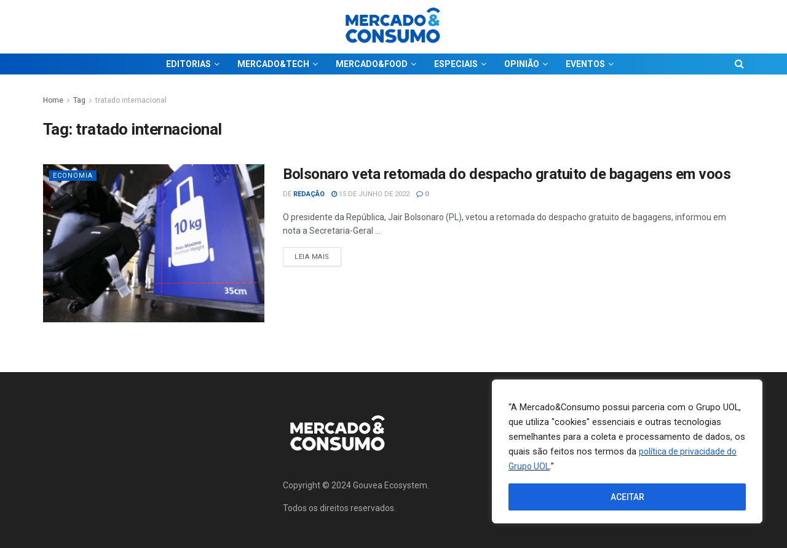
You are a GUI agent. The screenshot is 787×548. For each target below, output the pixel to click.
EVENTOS (585, 64)
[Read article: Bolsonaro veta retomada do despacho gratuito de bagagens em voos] (153, 243)
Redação (309, 194)
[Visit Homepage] (393, 26)
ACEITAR (627, 497)
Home (53, 100)
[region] (627, 451)
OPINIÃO (521, 64)
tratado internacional (131, 100)
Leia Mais (318, 254)
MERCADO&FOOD (372, 64)
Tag (79, 100)
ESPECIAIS (456, 64)
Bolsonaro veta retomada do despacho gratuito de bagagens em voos (506, 174)
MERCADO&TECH (273, 64)
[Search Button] (739, 64)
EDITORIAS (188, 64)
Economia (73, 176)
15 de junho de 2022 (370, 194)
